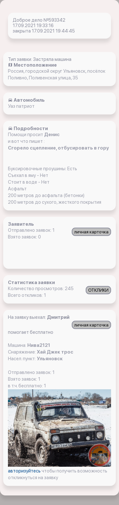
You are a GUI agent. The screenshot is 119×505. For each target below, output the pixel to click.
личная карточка (91, 231)
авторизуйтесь (25, 471)
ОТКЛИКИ (98, 290)
